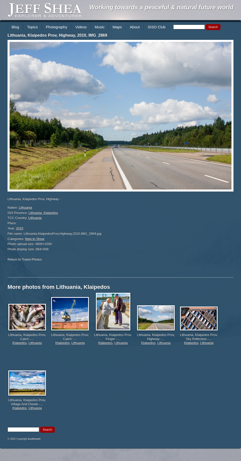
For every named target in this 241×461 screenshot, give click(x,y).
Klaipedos (19, 343)
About (135, 27)
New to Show (34, 239)
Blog (15, 27)
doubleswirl (34, 438)
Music (99, 27)
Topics (32, 27)
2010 (19, 228)
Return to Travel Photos (25, 259)
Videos (81, 27)
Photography (56, 27)
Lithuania (25, 207)
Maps (117, 27)
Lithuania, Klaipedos (43, 213)
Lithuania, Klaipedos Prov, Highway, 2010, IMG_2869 (57, 35)
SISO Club (156, 27)
